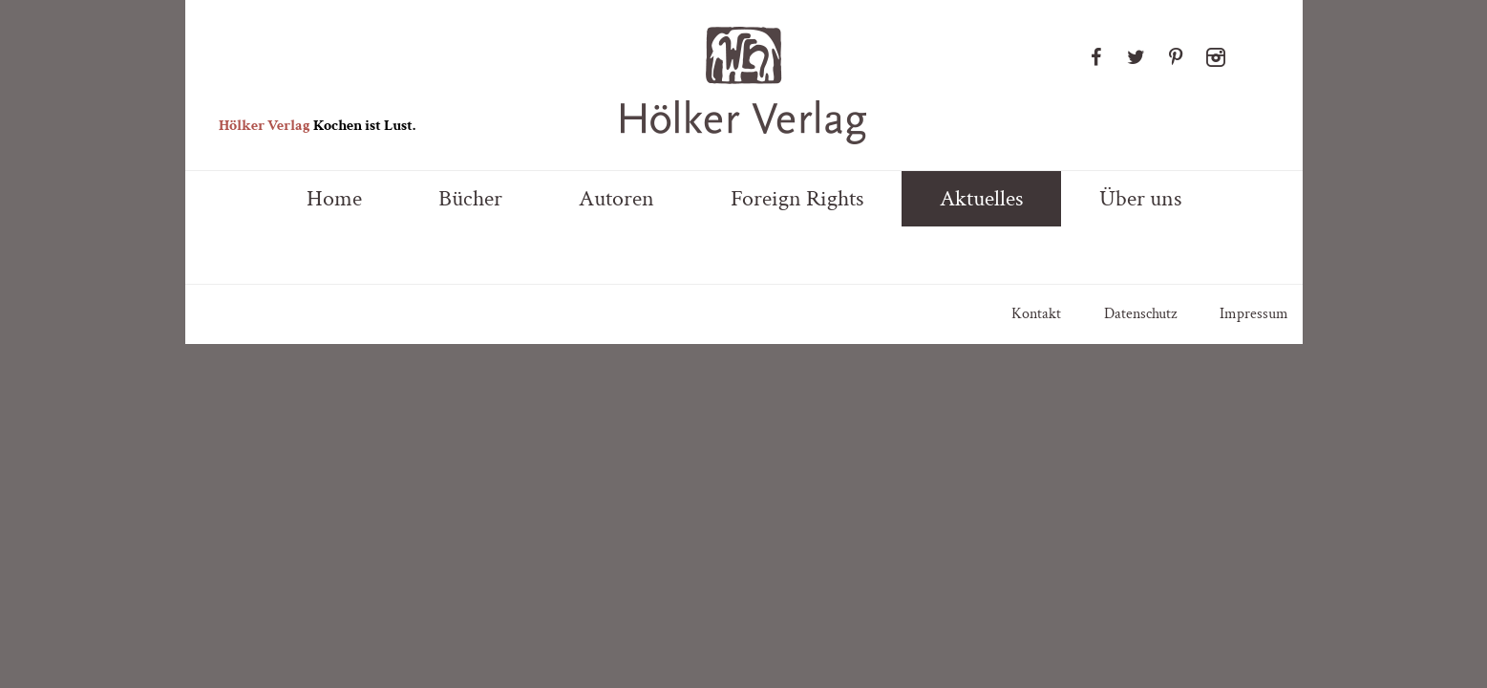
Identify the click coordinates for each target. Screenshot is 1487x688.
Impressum (1254, 314)
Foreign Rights (797, 198)
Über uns (1140, 198)
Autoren (616, 198)
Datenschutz (1140, 314)
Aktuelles (981, 198)
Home (334, 198)
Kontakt (1036, 314)
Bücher (470, 198)
